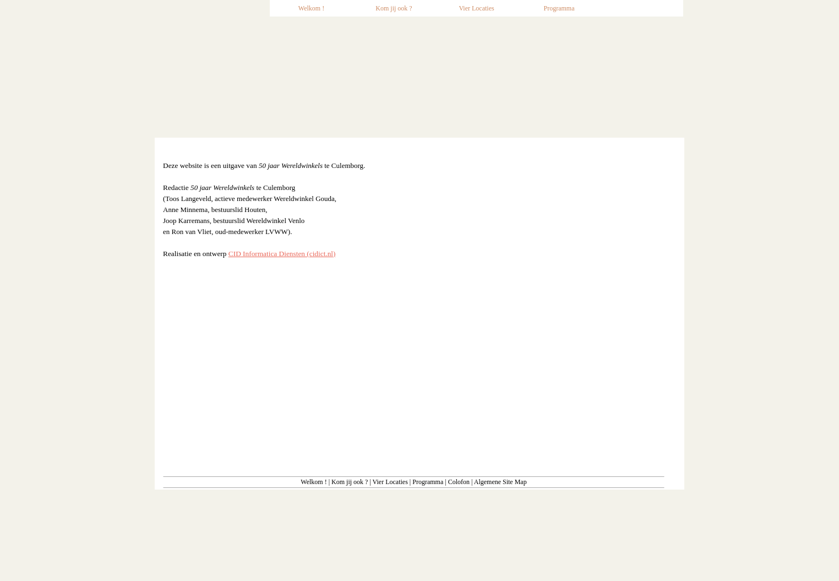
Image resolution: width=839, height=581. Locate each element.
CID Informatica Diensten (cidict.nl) (282, 253)
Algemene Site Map (500, 482)
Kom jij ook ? (349, 482)
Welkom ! (313, 482)
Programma (427, 482)
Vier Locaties (390, 482)
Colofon (459, 482)
